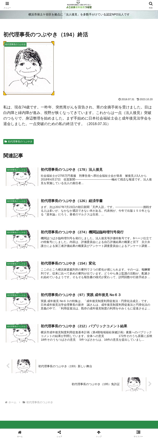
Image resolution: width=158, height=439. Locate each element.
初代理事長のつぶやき (19, 141)
